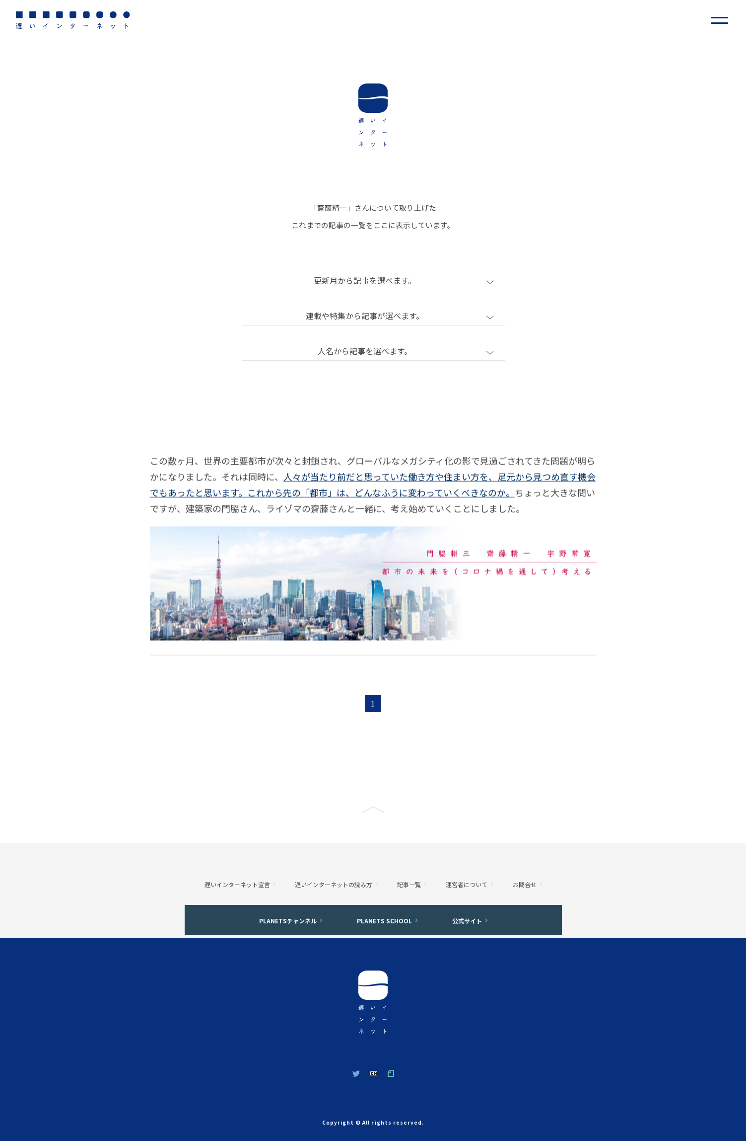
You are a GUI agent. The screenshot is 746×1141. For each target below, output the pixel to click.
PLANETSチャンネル (288, 920)
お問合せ (525, 884)
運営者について (466, 884)
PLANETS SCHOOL (384, 920)
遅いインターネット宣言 (237, 884)
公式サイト (467, 920)
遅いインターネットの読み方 (333, 884)
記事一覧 (409, 884)
